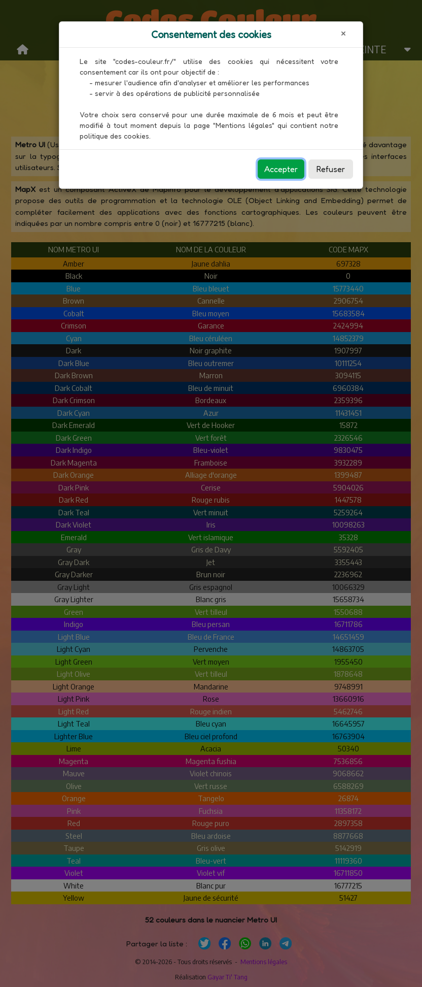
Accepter (281, 169)
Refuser (330, 169)
